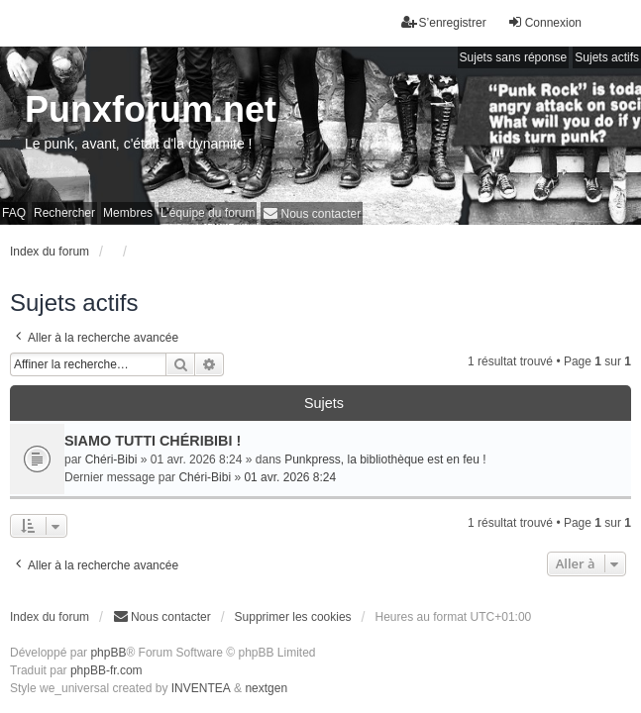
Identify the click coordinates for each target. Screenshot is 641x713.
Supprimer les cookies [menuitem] (293, 617)
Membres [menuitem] (128, 213)
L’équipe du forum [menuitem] (207, 213)
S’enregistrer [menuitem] (443, 22)
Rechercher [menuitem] (64, 213)
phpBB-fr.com (106, 670)
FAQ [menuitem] (14, 213)
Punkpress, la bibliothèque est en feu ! (384, 459)
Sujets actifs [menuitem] (607, 57)
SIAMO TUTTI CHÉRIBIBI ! (152, 441)
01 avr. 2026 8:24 (290, 477)
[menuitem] (312, 213)
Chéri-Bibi (111, 459)
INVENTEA (201, 688)
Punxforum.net (150, 109)
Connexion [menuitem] (544, 22)
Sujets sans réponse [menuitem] (514, 57)
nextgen (266, 688)
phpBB (108, 653)
